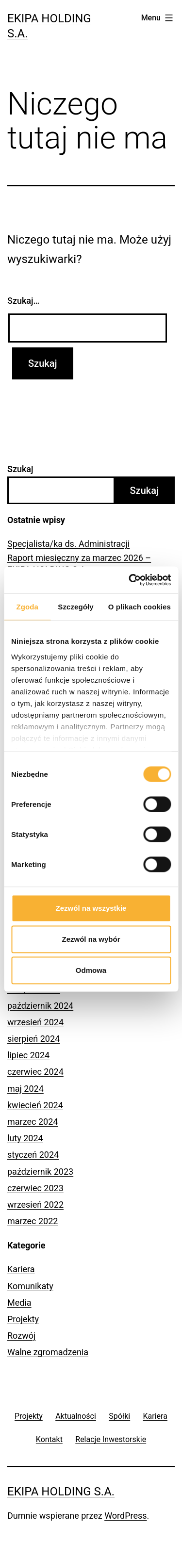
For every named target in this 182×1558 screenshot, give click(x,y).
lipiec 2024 (28, 1055)
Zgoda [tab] (27, 607)
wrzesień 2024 (35, 1022)
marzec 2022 (32, 1221)
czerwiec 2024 (35, 1071)
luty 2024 (25, 1138)
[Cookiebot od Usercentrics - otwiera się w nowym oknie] (129, 580)
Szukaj (20, 469)
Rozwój (21, 1335)
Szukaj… (23, 300)
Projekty (23, 1319)
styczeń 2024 (33, 1154)
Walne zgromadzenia (47, 1352)
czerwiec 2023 (35, 1188)
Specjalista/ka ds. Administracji (68, 544)
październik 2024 (40, 1005)
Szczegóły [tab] (75, 607)
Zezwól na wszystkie (91, 908)
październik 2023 (40, 1171)
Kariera (21, 1269)
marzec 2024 (32, 1121)
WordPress (125, 1515)
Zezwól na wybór (91, 939)
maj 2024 (25, 1088)
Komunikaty (30, 1286)
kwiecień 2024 (35, 1105)
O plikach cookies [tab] (139, 607)
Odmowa (91, 970)
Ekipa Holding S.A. (61, 1491)
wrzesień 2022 (35, 1204)
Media (19, 1302)
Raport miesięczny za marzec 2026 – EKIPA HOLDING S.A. (79, 563)
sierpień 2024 (33, 1038)
